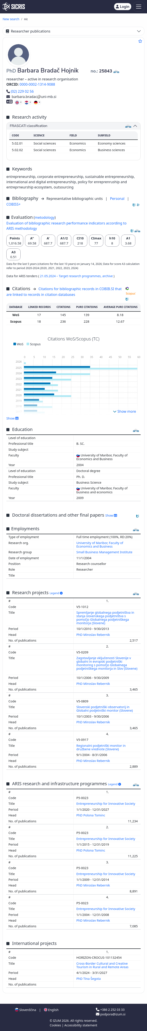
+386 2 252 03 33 (110, 1009)
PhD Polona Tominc (91, 815)
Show (12, 418)
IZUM (57, 1020)
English (51, 1010)
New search (11, 19)
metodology (45, 217)
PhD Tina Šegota (89, 979)
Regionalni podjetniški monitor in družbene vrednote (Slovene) (100, 747)
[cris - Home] (14, 7)
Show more (124, 411)
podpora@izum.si (110, 1014)
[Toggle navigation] (138, 7)
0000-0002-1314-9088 (37, 84)
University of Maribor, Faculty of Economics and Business (99, 544)
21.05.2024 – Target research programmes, (71, 276)
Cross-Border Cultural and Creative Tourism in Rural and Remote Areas (102, 965)
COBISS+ (13, 204)
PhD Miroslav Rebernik (93, 635)
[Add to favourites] (140, 41)
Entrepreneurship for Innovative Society (106, 803)
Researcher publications (28, 31)
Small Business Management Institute (104, 552)
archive (107, 276)
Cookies (56, 1025)
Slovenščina (25, 1010)
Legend (56, 593)
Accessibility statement (80, 1025)
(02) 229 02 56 (20, 91)
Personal (117, 198)
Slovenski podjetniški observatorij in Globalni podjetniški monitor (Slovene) (105, 709)
